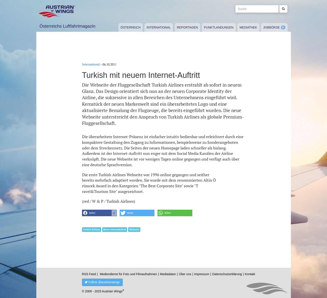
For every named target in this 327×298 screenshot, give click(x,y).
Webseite (134, 229)
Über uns (185, 274)
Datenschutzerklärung (227, 274)
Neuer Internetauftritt (114, 229)
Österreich (131, 27)
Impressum (201, 274)
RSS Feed (89, 274)
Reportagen (187, 27)
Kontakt (250, 274)
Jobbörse (271, 27)
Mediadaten (168, 274)
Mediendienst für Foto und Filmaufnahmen (128, 274)
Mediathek (248, 27)
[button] (99, 213)
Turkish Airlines (91, 229)
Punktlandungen (218, 27)
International (159, 27)
